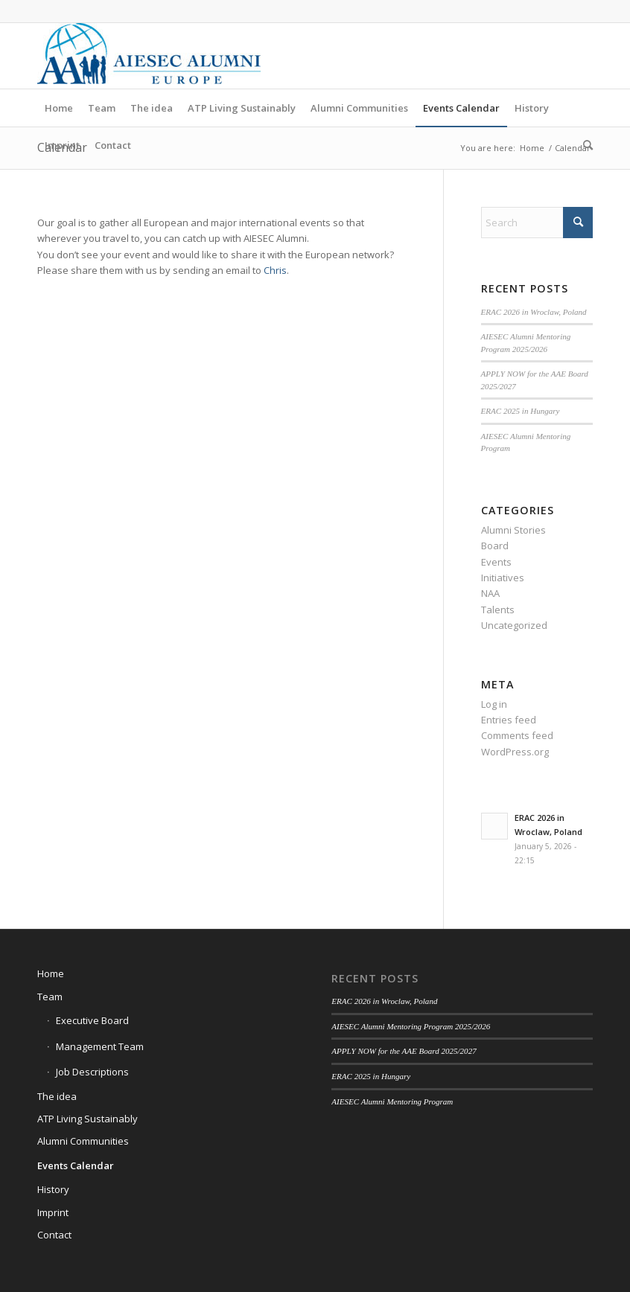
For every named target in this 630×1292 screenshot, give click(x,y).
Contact (54, 1234)
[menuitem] (58, 108)
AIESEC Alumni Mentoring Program (392, 1101)
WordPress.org (515, 751)
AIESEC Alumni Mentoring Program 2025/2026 (410, 1026)
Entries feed (508, 719)
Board (495, 545)
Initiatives (502, 577)
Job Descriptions (92, 1071)
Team (50, 996)
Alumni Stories (513, 530)
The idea (57, 1096)
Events (496, 562)
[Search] (584, 145)
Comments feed (517, 735)
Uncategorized (514, 625)
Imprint (53, 1212)
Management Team (100, 1046)
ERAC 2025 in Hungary (520, 410)
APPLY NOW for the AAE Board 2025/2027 (403, 1050)
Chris (275, 270)
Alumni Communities (83, 1141)
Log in (494, 704)
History (53, 1189)
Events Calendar (75, 1165)
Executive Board (92, 1020)
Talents (498, 609)
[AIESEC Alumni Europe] (149, 56)
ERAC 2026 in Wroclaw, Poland (534, 311)
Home (50, 973)
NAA (490, 593)
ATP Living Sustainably (87, 1118)
